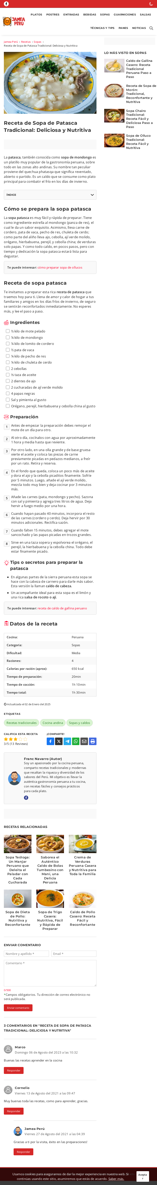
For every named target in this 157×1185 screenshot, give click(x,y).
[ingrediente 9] (8, 381)
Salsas (145, 14)
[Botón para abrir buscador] (150, 28)
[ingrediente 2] (8, 337)
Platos (36, 14)
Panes (123, 28)
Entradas (71, 14)
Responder (13, 1070)
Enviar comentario (18, 1008)
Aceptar (142, 1176)
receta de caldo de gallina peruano (62, 608)
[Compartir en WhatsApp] (76, 741)
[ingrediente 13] (8, 406)
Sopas (105, 14)
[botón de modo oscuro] (151, 4)
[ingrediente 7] (8, 368)
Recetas (26, 42)
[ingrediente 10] (8, 387)
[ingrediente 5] (8, 356)
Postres (53, 14)
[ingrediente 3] (8, 343)
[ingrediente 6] (8, 362)
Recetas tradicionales (21, 723)
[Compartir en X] (59, 741)
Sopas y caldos (79, 723)
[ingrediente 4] (8, 350)
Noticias (139, 28)
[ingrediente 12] (8, 399)
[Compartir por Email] (84, 741)
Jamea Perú (11, 42)
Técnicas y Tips (102, 28)
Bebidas (89, 14)
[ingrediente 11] (8, 393)
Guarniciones (125, 14)
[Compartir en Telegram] (67, 741)
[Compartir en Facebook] (50, 741)
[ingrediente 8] (8, 375)
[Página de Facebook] (6, 3)
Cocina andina (53, 723)
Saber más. (116, 1179)
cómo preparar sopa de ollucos (60, 267)
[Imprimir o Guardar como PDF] (92, 741)
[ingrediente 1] (8, 331)
